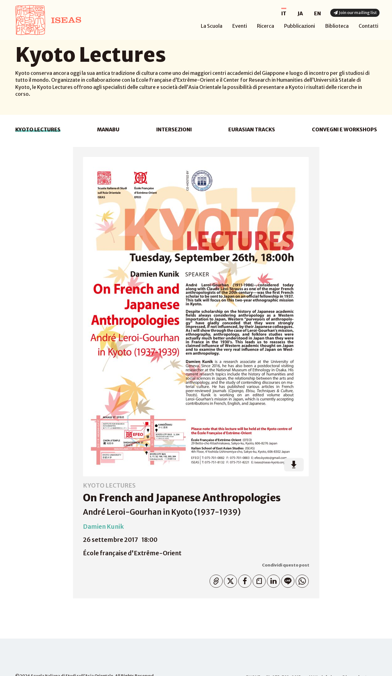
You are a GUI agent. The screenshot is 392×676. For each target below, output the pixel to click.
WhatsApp (301, 580)
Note (258, 580)
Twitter (229, 580)
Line (286, 580)
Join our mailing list (355, 12)
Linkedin (272, 580)
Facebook (243, 580)
